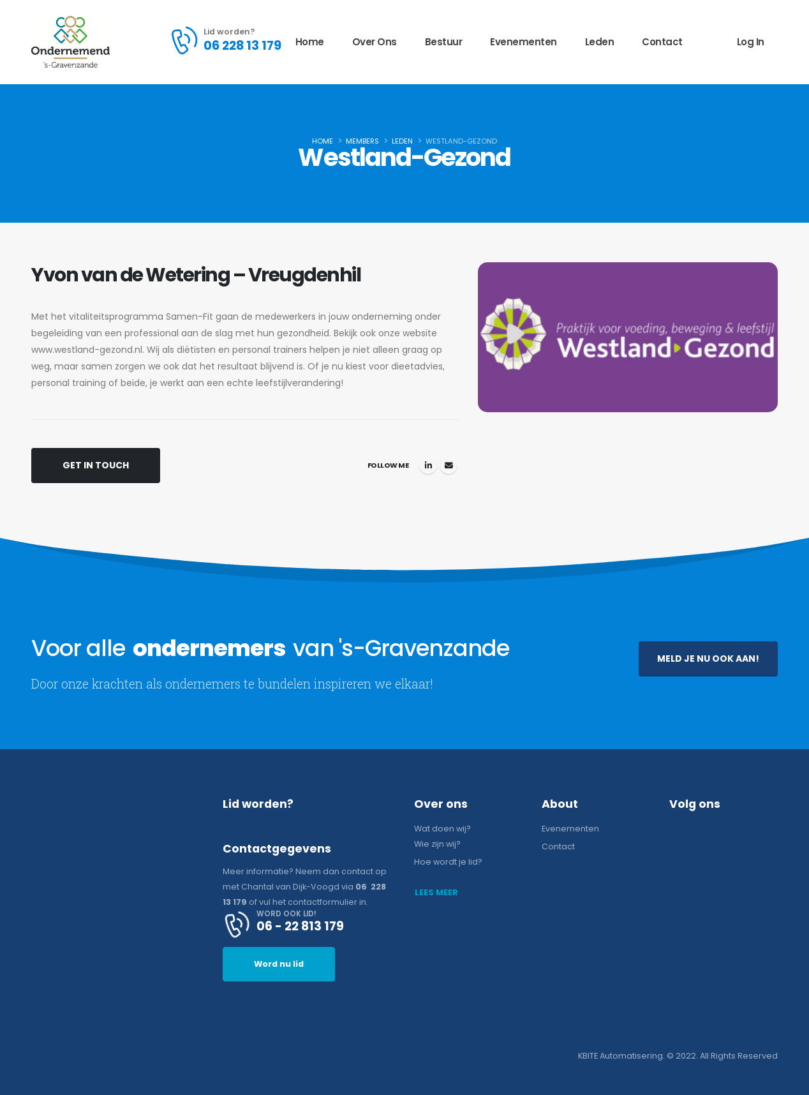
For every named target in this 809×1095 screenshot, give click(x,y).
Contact (662, 41)
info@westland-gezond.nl (448, 465)
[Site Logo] (70, 42)
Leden (599, 41)
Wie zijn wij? (437, 843)
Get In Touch (96, 465)
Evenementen (523, 41)
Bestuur (444, 41)
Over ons (374, 41)
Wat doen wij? (442, 828)
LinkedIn (428, 465)
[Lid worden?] (225, 40)
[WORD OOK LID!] (309, 924)
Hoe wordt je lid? (448, 861)
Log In (750, 41)
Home (309, 41)
